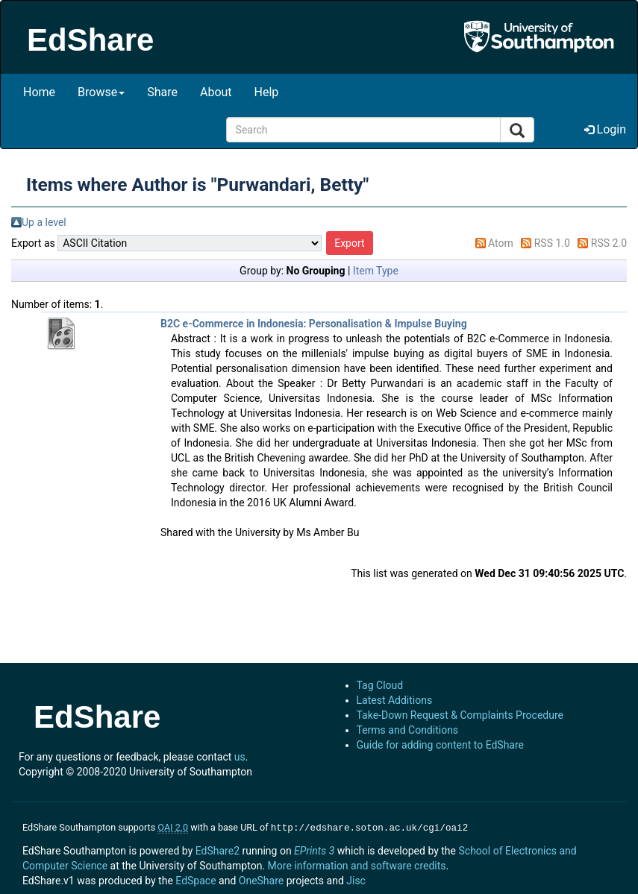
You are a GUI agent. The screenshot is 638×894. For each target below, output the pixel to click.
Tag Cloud (380, 685)
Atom (500, 243)
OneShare (261, 879)
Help (266, 92)
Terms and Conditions (408, 730)
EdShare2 (218, 849)
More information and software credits (357, 864)
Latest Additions (395, 700)
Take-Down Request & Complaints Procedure (460, 715)
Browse (101, 92)
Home (39, 92)
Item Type (375, 271)
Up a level (44, 222)
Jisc (356, 879)
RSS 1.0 (552, 243)
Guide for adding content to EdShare (441, 745)
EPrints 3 (314, 849)
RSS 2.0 (609, 243)
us (239, 757)
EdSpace (195, 879)
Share (162, 92)
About (216, 92)
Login (605, 129)
